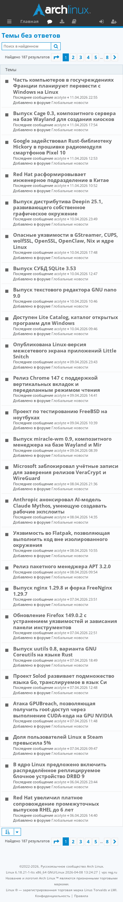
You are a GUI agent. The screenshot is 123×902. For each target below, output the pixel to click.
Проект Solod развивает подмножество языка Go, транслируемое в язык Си (63, 678)
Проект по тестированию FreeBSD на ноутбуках (60, 414)
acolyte (60, 97)
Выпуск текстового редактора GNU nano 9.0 (64, 292)
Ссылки (10, 22)
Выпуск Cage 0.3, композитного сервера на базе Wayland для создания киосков (64, 116)
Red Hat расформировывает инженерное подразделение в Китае (61, 177)
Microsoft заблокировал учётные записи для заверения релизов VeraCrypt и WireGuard (65, 472)
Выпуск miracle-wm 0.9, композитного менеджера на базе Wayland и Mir (62, 441)
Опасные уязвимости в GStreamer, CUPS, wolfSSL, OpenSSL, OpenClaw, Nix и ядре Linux (65, 240)
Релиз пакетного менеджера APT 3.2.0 (62, 566)
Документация (75, 22)
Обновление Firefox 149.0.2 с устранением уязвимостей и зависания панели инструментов (65, 621)
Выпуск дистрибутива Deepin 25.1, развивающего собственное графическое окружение (58, 207)
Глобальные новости (69, 102)
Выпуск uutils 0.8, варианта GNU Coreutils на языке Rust (54, 651)
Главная (29, 21)
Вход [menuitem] (104, 22)
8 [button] (107, 57)
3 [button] (80, 57)
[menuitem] (52, 896)
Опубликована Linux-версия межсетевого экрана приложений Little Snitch (64, 350)
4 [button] (88, 57)
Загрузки (63, 22)
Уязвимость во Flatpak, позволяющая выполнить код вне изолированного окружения (61, 539)
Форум (51, 22)
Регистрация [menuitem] (115, 22)
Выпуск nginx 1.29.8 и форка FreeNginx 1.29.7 (62, 590)
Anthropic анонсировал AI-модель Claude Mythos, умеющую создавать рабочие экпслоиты (60, 505)
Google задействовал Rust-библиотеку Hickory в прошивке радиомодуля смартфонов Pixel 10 (62, 146)
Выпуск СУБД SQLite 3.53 (44, 268)
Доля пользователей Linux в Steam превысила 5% (58, 739)
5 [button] (95, 57)
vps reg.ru (109, 872)
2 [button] (73, 57)
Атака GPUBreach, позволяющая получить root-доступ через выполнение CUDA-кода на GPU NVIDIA (63, 709)
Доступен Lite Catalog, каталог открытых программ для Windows (65, 320)
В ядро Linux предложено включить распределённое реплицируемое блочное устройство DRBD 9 (59, 770)
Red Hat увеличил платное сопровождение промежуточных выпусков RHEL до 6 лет (56, 803)
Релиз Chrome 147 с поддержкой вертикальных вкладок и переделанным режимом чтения (56, 383)
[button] (56, 57)
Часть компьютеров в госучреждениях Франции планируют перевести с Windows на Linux (63, 85)
